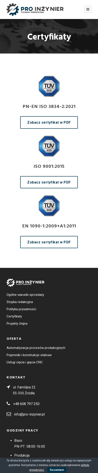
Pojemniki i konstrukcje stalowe (29, 355)
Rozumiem (57, 469)
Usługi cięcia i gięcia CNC (25, 362)
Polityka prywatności (21, 309)
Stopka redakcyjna (20, 302)
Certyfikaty (14, 316)
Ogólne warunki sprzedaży (25, 295)
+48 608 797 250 (26, 404)
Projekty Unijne (17, 324)
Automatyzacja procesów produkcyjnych (36, 348)
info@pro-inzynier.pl (29, 414)
